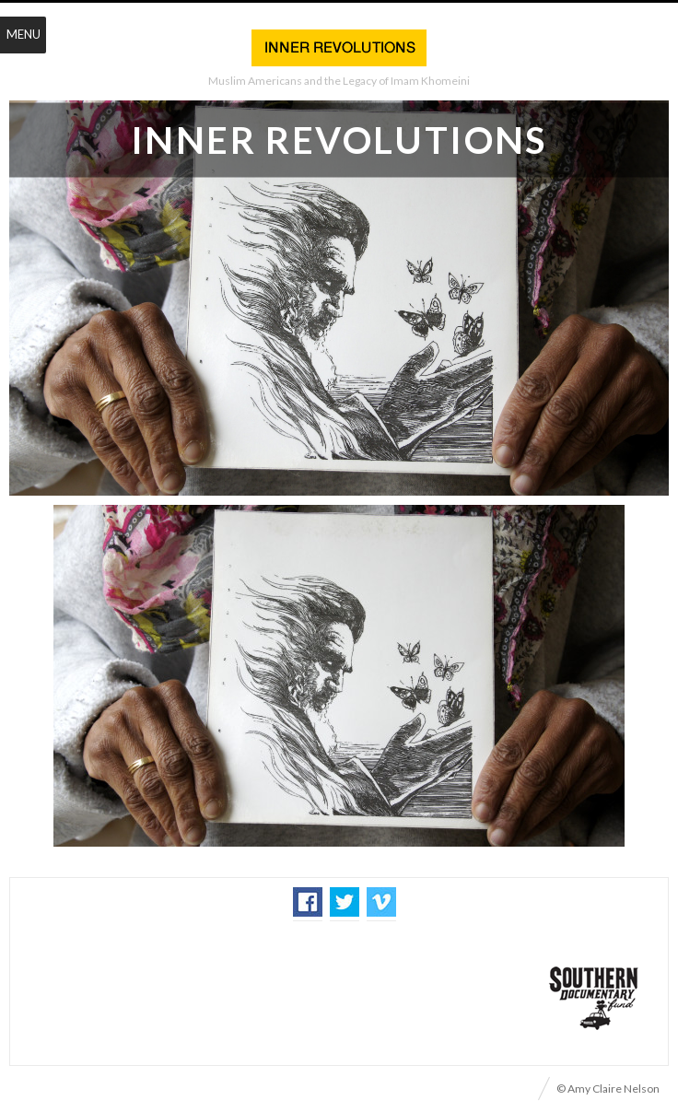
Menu (23, 34)
